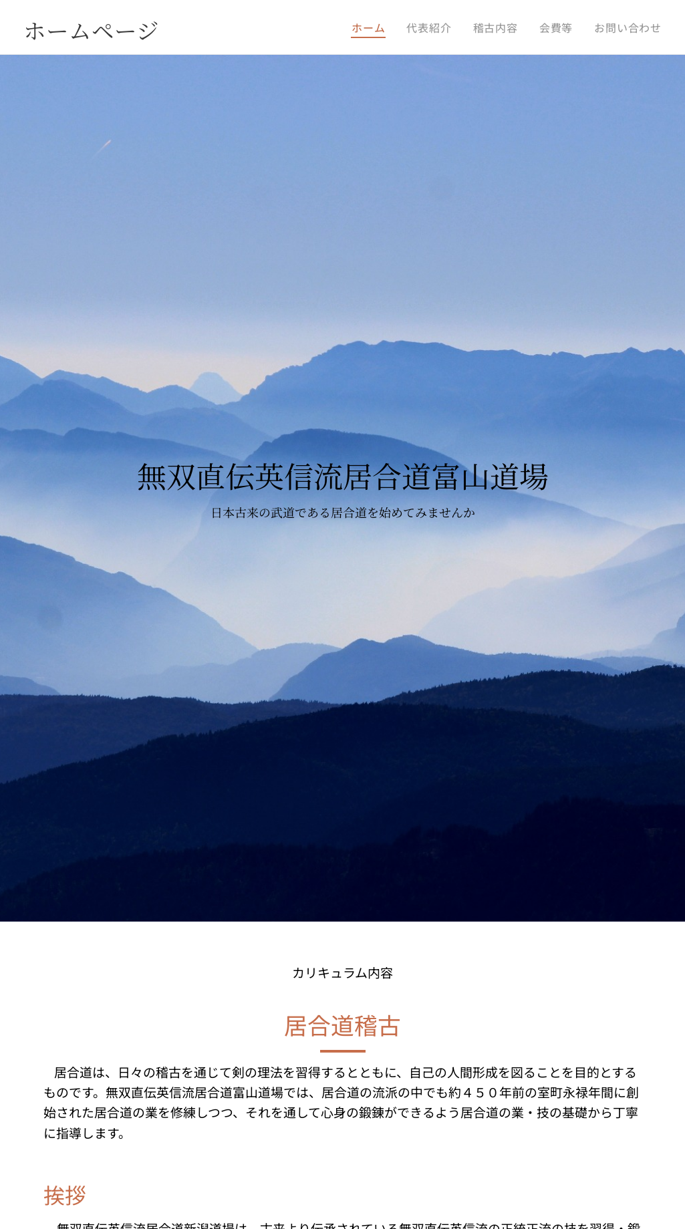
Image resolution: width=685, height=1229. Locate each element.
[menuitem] (372, 27)
